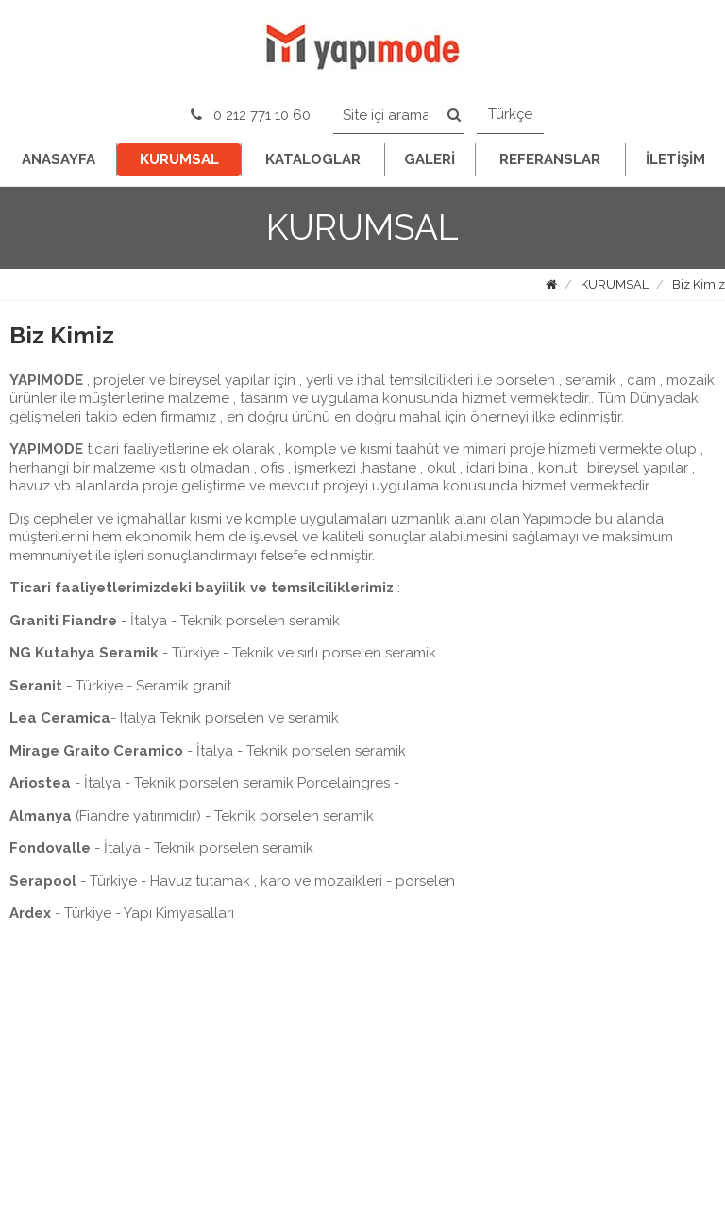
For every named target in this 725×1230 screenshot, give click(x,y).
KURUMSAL (179, 159)
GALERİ (429, 159)
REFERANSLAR (549, 159)
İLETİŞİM (675, 159)
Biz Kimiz (698, 284)
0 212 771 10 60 (251, 115)
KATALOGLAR (313, 159)
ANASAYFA (58, 159)
